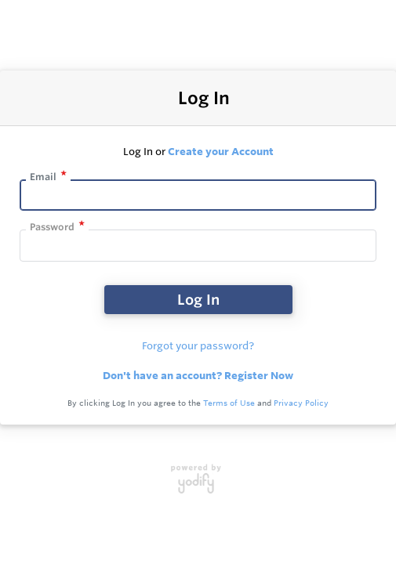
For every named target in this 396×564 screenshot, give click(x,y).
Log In (198, 299)
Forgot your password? (198, 345)
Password (52, 226)
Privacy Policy (301, 403)
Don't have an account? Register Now (198, 375)
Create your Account (221, 151)
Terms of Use (229, 403)
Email (43, 176)
